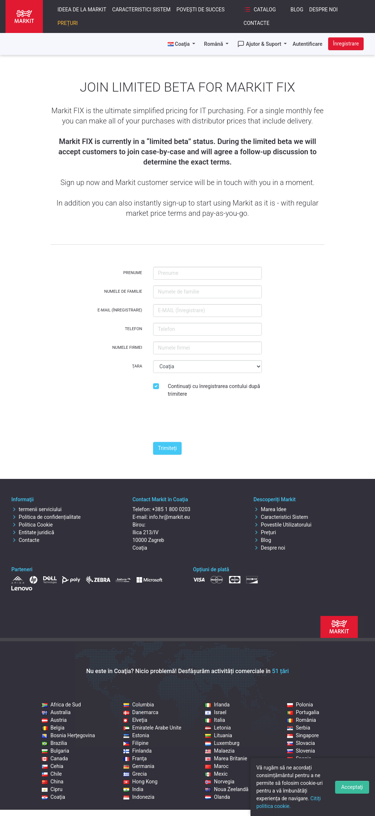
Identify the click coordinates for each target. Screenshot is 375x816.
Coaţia (53, 797)
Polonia (300, 705)
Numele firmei (127, 347)
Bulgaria (55, 751)
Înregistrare (346, 44)
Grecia (135, 774)
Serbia (298, 728)
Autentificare (307, 44)
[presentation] (208, 421)
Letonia (218, 728)
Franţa (135, 758)
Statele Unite (306, 766)
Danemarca (140, 712)
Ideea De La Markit (81, 9)
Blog (296, 9)
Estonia (136, 735)
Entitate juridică (32, 532)
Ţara (137, 366)
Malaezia (219, 751)
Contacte (257, 23)
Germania (138, 766)
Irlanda (217, 705)
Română (214, 44)
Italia (215, 720)
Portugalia (303, 712)
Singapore (303, 735)
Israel (215, 712)
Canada (55, 758)
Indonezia (139, 797)
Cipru (52, 789)
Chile (52, 774)
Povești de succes (201, 9)
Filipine (135, 743)
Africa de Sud (61, 705)
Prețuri (67, 23)
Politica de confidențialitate (46, 517)
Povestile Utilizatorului (282, 525)
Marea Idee (269, 509)
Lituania (218, 735)
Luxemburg (222, 743)
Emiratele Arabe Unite (152, 728)
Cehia (52, 766)
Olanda (217, 797)
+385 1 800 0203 (171, 509)
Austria (54, 720)
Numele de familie (123, 291)
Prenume (132, 272)
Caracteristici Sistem (141, 9)
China (53, 781)
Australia (56, 712)
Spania (299, 758)
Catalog (260, 9)
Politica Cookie (32, 525)
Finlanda (137, 751)
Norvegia (219, 781)
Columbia (138, 705)
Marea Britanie (226, 758)
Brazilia (54, 743)
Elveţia (135, 720)
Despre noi (323, 9)
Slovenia (301, 751)
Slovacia (301, 743)
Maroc (217, 766)
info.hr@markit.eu (169, 517)
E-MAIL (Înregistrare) (119, 310)
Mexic (216, 774)
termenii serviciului (36, 509)
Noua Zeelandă (226, 789)
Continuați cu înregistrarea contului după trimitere (214, 390)
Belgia (53, 728)
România (301, 720)
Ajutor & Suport (260, 44)
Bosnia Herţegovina (68, 735)
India (133, 789)
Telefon (133, 328)
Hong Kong (140, 781)
